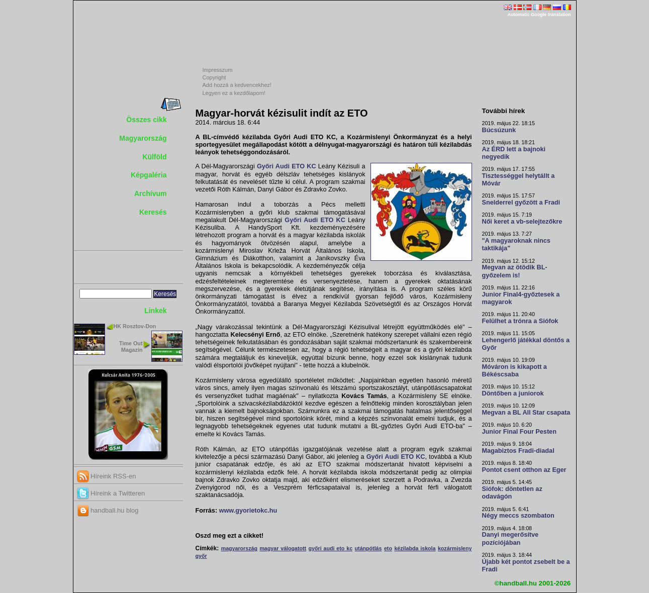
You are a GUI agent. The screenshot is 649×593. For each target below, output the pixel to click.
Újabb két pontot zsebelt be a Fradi (526, 565)
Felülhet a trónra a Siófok (520, 321)
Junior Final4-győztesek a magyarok (521, 298)
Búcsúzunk (499, 130)
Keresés (153, 212)
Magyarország (142, 138)
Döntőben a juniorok (513, 393)
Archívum (150, 193)
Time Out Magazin (130, 346)
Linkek (155, 311)
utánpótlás (368, 548)
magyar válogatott (282, 548)
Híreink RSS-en (106, 476)
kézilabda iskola (414, 548)
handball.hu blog (108, 510)
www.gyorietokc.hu (248, 510)
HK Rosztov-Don (135, 326)
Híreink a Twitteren (111, 493)
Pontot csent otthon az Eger (524, 469)
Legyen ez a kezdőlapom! (234, 93)
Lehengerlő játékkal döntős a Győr (526, 344)
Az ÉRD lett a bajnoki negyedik (514, 153)
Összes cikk (146, 120)
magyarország (239, 548)
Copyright (214, 77)
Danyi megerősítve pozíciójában (510, 538)
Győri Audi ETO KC (286, 166)
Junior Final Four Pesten (519, 431)
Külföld (154, 157)
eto (388, 548)
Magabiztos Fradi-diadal (518, 450)
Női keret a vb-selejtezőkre (522, 221)
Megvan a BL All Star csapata (526, 412)
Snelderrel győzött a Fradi (521, 202)
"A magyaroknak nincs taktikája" (516, 244)
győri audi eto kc (331, 548)
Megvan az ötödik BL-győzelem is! (514, 271)
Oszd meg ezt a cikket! (230, 535)
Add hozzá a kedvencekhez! (237, 85)
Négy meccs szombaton (518, 515)
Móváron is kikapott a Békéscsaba (514, 370)
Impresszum (218, 70)
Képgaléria (149, 175)
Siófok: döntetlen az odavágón (512, 492)
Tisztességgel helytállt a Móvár (518, 179)
